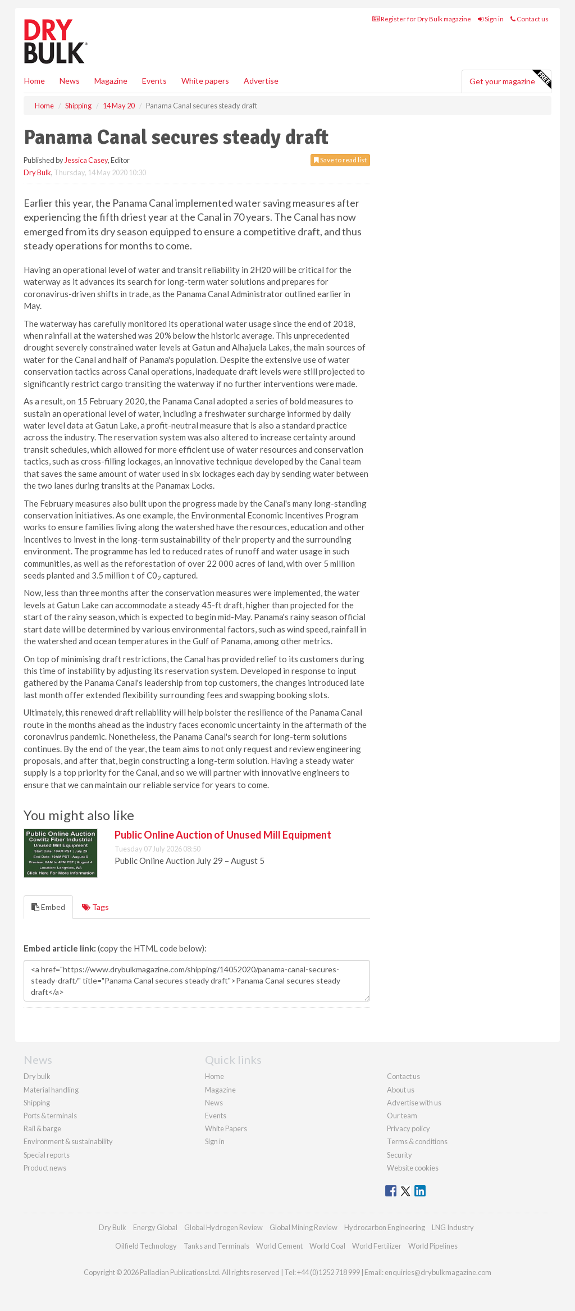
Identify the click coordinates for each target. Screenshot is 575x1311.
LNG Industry (453, 1227)
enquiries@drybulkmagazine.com (438, 1272)
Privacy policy (408, 1128)
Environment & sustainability (68, 1141)
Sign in (491, 18)
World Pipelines (433, 1245)
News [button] (70, 80)
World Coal (327, 1245)
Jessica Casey (86, 160)
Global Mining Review (303, 1227)
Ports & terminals (50, 1115)
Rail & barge (42, 1128)
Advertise (261, 80)
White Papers (226, 1128)
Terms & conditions (417, 1141)
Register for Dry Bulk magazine (421, 18)
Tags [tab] (95, 907)
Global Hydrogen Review (223, 1227)
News (214, 1102)
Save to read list (340, 160)
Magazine (110, 80)
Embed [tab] (48, 907)
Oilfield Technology (146, 1245)
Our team (402, 1115)
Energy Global (155, 1227)
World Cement (279, 1245)
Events (154, 80)
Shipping (37, 1102)
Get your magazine (510, 79)
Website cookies (413, 1167)
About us (400, 1089)
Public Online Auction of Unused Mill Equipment (223, 835)
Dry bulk (37, 1076)
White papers (205, 80)
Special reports (47, 1154)
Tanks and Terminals (216, 1245)
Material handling (51, 1089)
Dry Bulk (37, 172)
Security (399, 1154)
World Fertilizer (376, 1245)
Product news (45, 1167)
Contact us (529, 18)
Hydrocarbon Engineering (384, 1227)
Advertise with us (414, 1102)
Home (34, 80)
